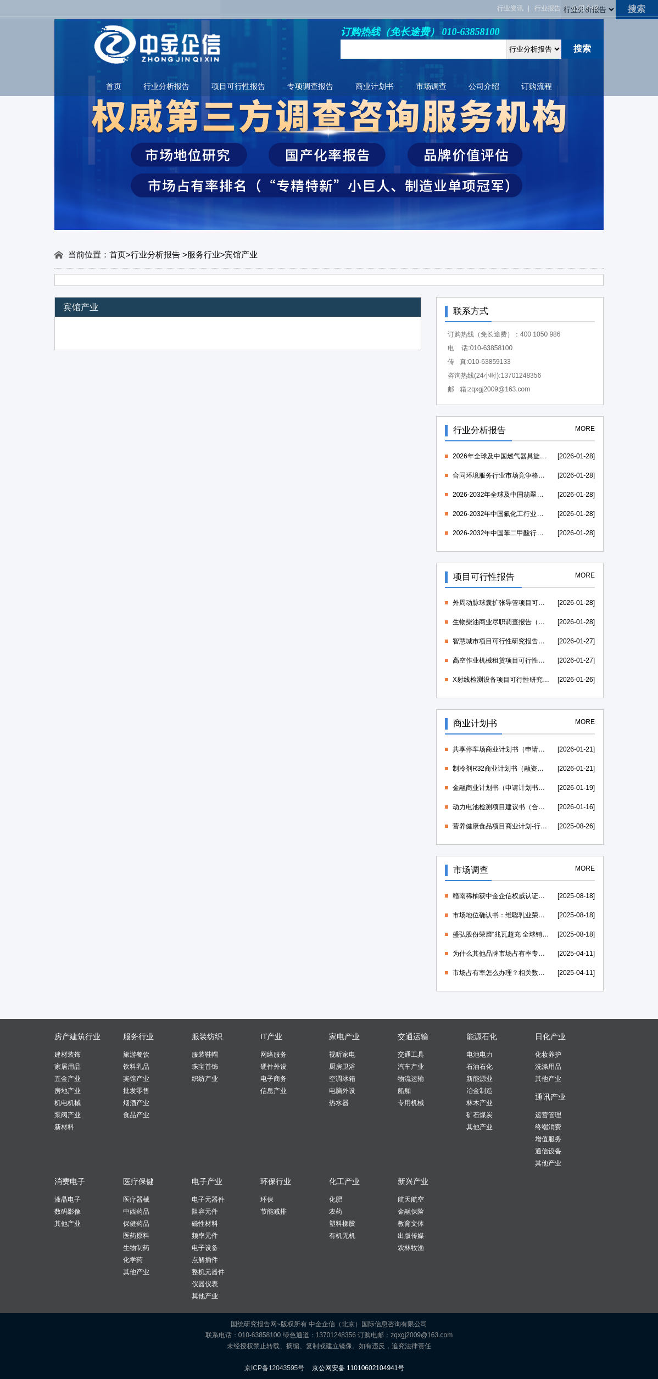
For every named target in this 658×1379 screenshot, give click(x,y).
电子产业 (207, 1181)
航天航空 (411, 1199)
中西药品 (136, 1211)
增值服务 (548, 1139)
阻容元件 (205, 1211)
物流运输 (411, 1079)
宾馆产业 (136, 1079)
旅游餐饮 (136, 1054)
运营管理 (548, 1115)
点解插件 (205, 1260)
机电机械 (67, 1103)
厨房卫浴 (342, 1066)
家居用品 (67, 1066)
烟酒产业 (136, 1103)
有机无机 (342, 1236)
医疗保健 (138, 1181)
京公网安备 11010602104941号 (358, 1368)
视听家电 (342, 1054)
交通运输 (413, 1036)
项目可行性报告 (238, 86)
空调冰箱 (342, 1079)
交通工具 (411, 1054)
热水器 (339, 1103)
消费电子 (69, 1181)
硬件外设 (273, 1066)
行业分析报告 (166, 86)
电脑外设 (342, 1091)
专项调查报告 (310, 86)
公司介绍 (585, 8)
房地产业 (67, 1091)
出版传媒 (411, 1236)
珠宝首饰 (205, 1066)
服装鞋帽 (205, 1054)
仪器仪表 (205, 1284)
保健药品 (136, 1223)
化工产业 (344, 1181)
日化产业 (550, 1036)
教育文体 (411, 1223)
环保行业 (275, 1181)
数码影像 (67, 1211)
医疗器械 (136, 1199)
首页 (113, 86)
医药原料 (136, 1236)
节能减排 (273, 1211)
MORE (585, 429)
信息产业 (273, 1091)
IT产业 (271, 1036)
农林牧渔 (411, 1248)
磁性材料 (205, 1223)
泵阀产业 (67, 1115)
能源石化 (481, 1036)
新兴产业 (413, 1181)
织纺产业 (205, 1079)
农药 (335, 1211)
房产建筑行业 (77, 1036)
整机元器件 (208, 1272)
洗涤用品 (548, 1066)
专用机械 (411, 1103)
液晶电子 (67, 1199)
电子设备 (205, 1248)
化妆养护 (548, 1054)
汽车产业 (411, 1066)
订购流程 (536, 86)
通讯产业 (550, 1096)
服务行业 (203, 254)
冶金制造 (479, 1091)
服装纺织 (207, 1036)
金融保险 (411, 1211)
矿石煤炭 (479, 1115)
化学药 (133, 1260)
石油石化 (479, 1066)
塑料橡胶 (342, 1223)
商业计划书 (374, 86)
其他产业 (479, 1127)
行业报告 (547, 8)
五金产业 (67, 1079)
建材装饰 (67, 1054)
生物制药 (136, 1248)
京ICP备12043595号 (274, 1368)
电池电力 (479, 1054)
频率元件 (205, 1236)
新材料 (64, 1127)
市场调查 (431, 86)
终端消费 (548, 1127)
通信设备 (548, 1151)
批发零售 (136, 1091)
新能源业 (479, 1079)
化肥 (335, 1199)
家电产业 (344, 1036)
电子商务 (273, 1079)
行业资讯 (510, 8)
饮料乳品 (136, 1066)
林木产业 (479, 1103)
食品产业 (136, 1115)
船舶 (404, 1091)
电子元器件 (208, 1199)
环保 (267, 1199)
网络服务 (273, 1054)
